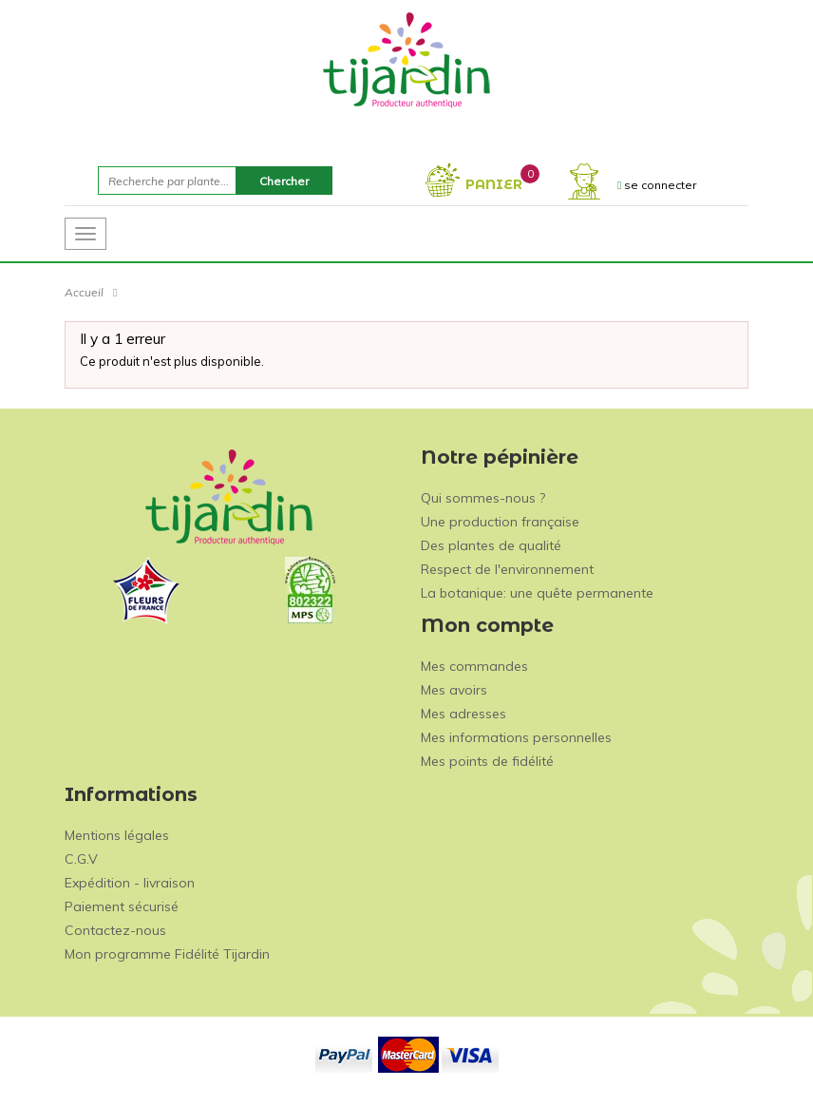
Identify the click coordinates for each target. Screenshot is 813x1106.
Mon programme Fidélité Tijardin (167, 954)
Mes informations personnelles (516, 737)
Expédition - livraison (130, 882)
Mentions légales (117, 835)
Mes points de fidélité (487, 761)
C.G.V (81, 859)
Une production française (500, 521)
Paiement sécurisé (122, 906)
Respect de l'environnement (507, 569)
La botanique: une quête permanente (537, 592)
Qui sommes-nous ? (483, 497)
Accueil (84, 292)
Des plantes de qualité (491, 545)
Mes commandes (474, 666)
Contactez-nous (115, 930)
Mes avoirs (454, 689)
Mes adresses (463, 713)
